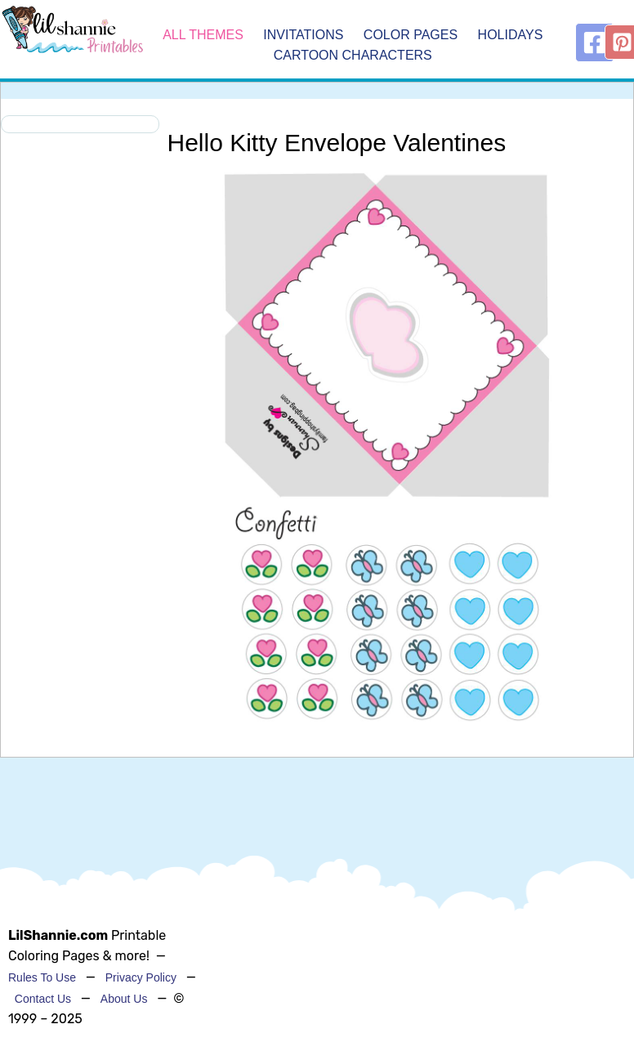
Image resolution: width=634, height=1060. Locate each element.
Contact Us (43, 998)
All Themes (203, 35)
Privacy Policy (140, 977)
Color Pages (413, 35)
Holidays (510, 35)
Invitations (305, 35)
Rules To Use (42, 977)
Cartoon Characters (353, 56)
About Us (124, 998)
